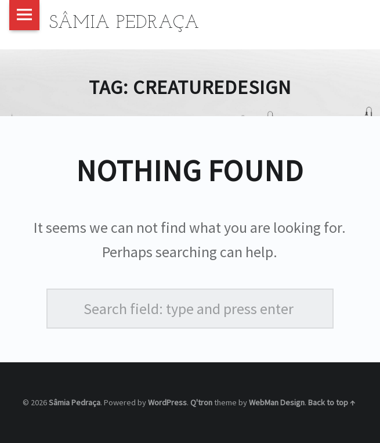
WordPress (167, 402)
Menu (24, 15)
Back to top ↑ (331, 402)
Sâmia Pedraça (74, 402)
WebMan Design (277, 402)
